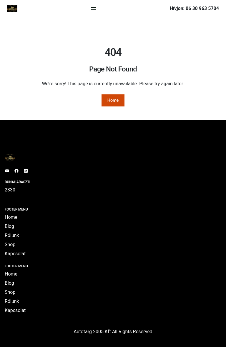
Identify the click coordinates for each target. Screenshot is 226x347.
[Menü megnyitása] (93, 8)
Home (113, 100)
